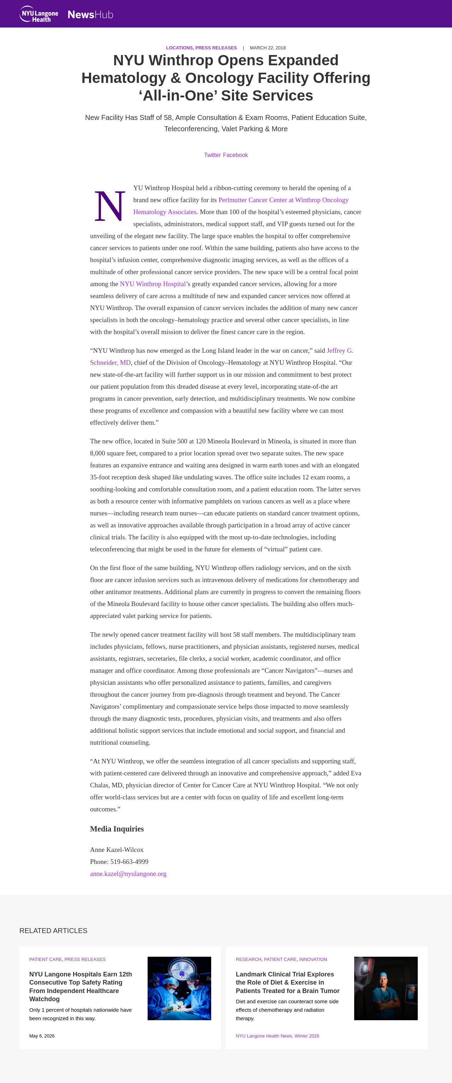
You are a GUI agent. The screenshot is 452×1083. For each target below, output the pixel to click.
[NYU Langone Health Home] (38, 15)
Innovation (313, 959)
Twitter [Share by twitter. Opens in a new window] (212, 155)
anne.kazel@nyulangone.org (128, 873)
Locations (179, 47)
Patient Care (45, 959)
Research (248, 959)
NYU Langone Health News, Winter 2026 (277, 1036)
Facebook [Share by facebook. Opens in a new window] (235, 155)
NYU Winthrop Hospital (153, 284)
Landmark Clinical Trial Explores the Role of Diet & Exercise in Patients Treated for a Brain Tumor (288, 982)
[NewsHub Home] (90, 14)
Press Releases (216, 47)
